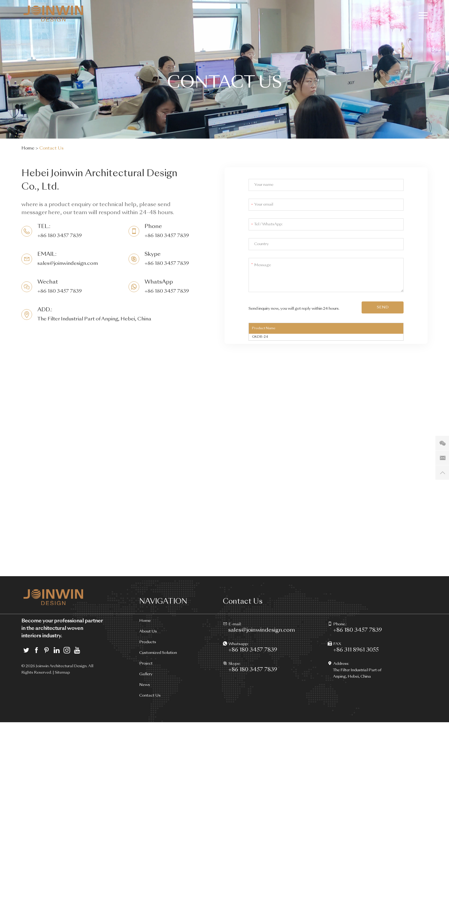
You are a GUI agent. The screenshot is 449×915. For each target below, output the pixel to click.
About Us (148, 631)
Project (146, 663)
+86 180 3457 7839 (167, 263)
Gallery (146, 674)
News (144, 685)
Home (27, 148)
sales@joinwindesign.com (67, 263)
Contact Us (51, 148)
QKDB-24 (260, 337)
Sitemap (62, 672)
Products (147, 642)
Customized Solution (158, 653)
